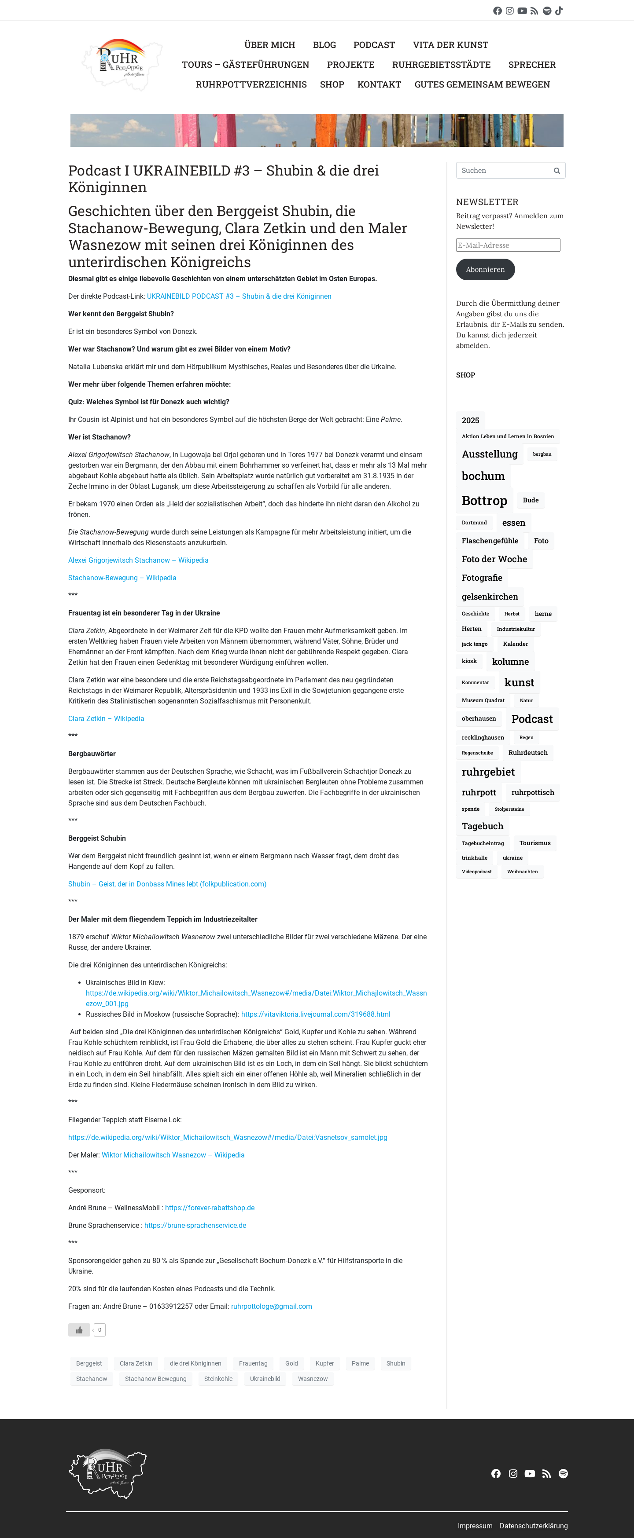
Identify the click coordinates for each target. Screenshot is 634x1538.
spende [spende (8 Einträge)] (470, 809)
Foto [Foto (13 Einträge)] (541, 540)
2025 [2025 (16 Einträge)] (470, 420)
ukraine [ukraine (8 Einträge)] (513, 857)
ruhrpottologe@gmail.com (271, 1306)
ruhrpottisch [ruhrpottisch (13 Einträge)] (533, 792)
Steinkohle (218, 1378)
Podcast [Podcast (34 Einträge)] (532, 718)
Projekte (351, 64)
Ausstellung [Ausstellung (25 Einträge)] (490, 453)
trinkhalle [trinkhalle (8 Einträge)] (474, 857)
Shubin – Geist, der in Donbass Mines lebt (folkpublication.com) (167, 884)
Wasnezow (313, 1378)
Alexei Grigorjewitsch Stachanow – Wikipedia (138, 560)
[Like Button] (79, 1330)
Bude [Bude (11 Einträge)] (531, 500)
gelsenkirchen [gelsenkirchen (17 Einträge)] (490, 596)
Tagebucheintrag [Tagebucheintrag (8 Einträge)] (483, 843)
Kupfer (325, 1363)
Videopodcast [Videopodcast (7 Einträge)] (477, 871)
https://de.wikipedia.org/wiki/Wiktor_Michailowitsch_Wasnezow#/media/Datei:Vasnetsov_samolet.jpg (227, 1137)
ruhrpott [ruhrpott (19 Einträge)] (479, 792)
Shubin (396, 1363)
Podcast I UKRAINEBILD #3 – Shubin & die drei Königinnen (223, 178)
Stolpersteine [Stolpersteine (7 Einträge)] (509, 809)
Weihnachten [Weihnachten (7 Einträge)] (522, 871)
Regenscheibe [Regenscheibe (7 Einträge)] (477, 753)
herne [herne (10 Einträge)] (543, 613)
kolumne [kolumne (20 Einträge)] (510, 661)
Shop (332, 84)
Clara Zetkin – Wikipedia (106, 718)
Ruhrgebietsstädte (441, 64)
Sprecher (532, 64)
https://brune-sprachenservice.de (195, 1225)
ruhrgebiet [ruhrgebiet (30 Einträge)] (488, 772)
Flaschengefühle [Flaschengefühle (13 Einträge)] (490, 540)
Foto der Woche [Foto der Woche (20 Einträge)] (494, 558)
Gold (291, 1363)
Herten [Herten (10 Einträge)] (472, 628)
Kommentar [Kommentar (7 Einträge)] (475, 682)
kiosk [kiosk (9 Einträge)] (469, 661)
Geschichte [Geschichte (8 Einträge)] (475, 613)
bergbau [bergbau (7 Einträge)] (542, 454)
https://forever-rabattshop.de (209, 1208)
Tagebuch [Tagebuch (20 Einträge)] (483, 825)
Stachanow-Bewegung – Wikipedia (122, 578)
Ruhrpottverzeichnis (251, 84)
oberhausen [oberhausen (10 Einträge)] (479, 718)
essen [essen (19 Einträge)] (514, 522)
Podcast (374, 44)
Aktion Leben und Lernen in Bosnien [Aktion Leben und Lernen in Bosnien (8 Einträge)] (508, 436)
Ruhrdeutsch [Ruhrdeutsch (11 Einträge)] (528, 752)
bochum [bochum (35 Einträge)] (483, 475)
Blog (324, 44)
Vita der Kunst (451, 44)
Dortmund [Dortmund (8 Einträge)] (474, 522)
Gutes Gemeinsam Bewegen (482, 84)
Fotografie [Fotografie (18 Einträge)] (482, 577)
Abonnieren (485, 269)
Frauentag (253, 1363)
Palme (360, 1363)
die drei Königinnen (195, 1363)
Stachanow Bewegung (156, 1378)
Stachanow (91, 1378)
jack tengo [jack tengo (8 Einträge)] (475, 644)
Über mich (269, 44)
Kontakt (380, 84)
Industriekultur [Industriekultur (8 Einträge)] (516, 629)
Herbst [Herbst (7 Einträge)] (512, 614)
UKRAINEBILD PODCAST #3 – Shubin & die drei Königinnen (239, 296)
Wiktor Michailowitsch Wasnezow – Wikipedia (173, 1155)
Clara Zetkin (136, 1363)
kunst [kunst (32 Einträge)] (519, 682)
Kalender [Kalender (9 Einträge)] (515, 644)
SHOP (465, 374)
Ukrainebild (265, 1378)
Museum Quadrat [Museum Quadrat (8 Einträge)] (483, 700)
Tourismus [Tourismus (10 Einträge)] (535, 843)
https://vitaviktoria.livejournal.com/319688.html (316, 1014)
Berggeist (89, 1363)
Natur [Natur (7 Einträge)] (526, 700)
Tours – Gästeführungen (246, 64)
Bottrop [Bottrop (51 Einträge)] (485, 500)
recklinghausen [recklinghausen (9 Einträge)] (483, 737)
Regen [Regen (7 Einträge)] (527, 737)
